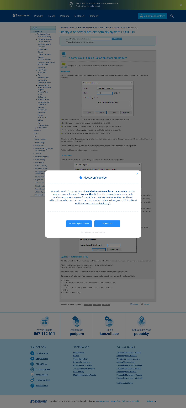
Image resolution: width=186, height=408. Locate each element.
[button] (93, 232)
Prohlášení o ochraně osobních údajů (93, 203)
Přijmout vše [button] (107, 223)
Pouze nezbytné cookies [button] (79, 223)
